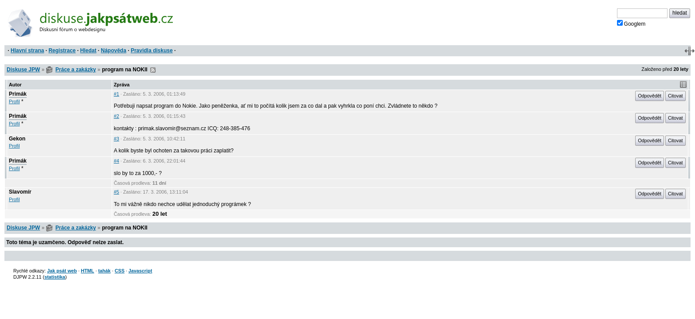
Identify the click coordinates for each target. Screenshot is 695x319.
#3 (116, 138)
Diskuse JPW (23, 69)
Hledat (88, 50)
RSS (153, 70)
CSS (120, 270)
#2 (116, 116)
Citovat (675, 95)
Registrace (61, 50)
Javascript (140, 270)
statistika (54, 277)
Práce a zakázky (75, 69)
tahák (104, 270)
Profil (14, 101)
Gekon (17, 139)
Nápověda (113, 50)
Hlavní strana (27, 50)
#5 (116, 192)
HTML (87, 270)
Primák (18, 94)
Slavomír (20, 192)
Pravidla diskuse (152, 50)
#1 (116, 94)
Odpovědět (649, 95)
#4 (116, 160)
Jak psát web (62, 270)
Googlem (631, 23)
